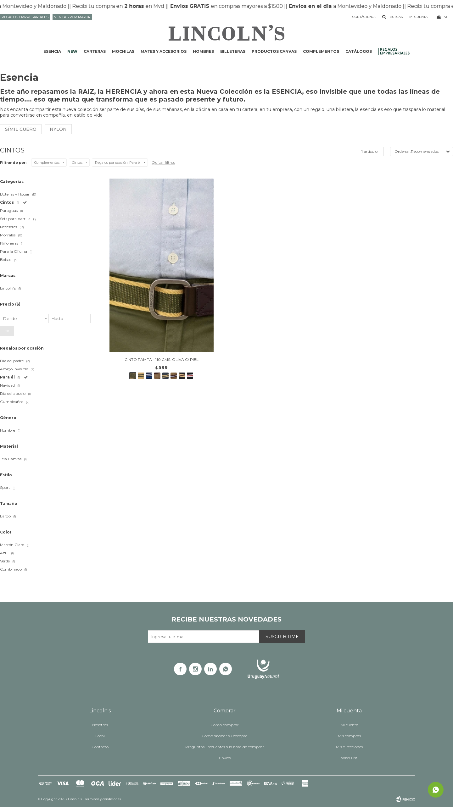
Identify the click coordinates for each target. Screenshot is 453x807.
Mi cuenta (349, 724)
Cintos (77, 162)
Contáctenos (364, 17)
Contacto (100, 746)
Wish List (349, 757)
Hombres (203, 51)
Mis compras (349, 735)
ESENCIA (52, 51)
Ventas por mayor (72, 17)
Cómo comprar (225, 724)
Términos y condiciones (103, 799)
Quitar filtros (163, 162)
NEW (72, 51)
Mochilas (123, 51)
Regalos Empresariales (25, 17)
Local (100, 735)
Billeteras (232, 51)
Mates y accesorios (164, 51)
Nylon (58, 129)
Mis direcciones (349, 746)
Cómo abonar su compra (225, 735)
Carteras (95, 51)
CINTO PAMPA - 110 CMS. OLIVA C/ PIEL (162, 359)
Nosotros (100, 724)
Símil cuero (20, 129)
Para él (118, 162)
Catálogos (358, 51)
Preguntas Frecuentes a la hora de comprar (224, 746)
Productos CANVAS (274, 51)
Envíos (225, 757)
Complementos (321, 51)
